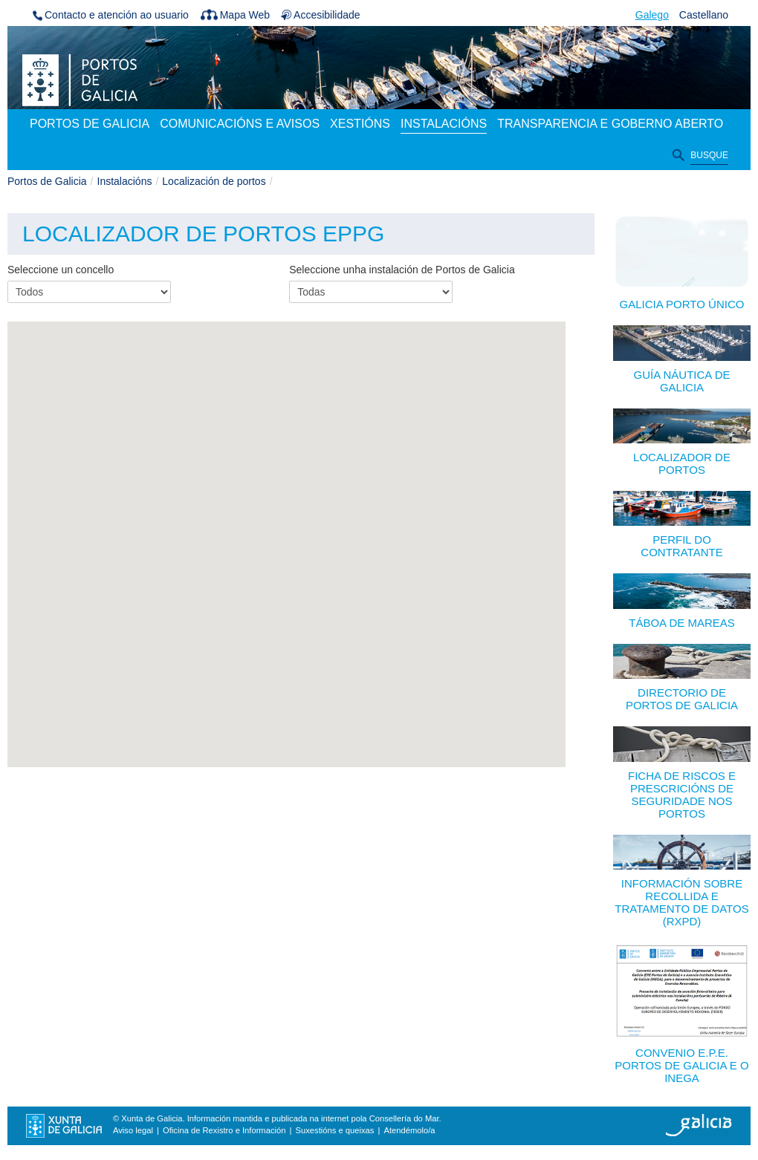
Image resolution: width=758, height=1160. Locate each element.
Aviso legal (133, 1130)
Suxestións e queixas (335, 1130)
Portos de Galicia (47, 181)
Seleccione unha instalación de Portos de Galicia (402, 270)
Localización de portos (213, 181)
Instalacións (124, 181)
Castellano (703, 15)
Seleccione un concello (60, 270)
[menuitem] (89, 125)
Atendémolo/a (409, 1130)
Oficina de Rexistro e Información (224, 1130)
